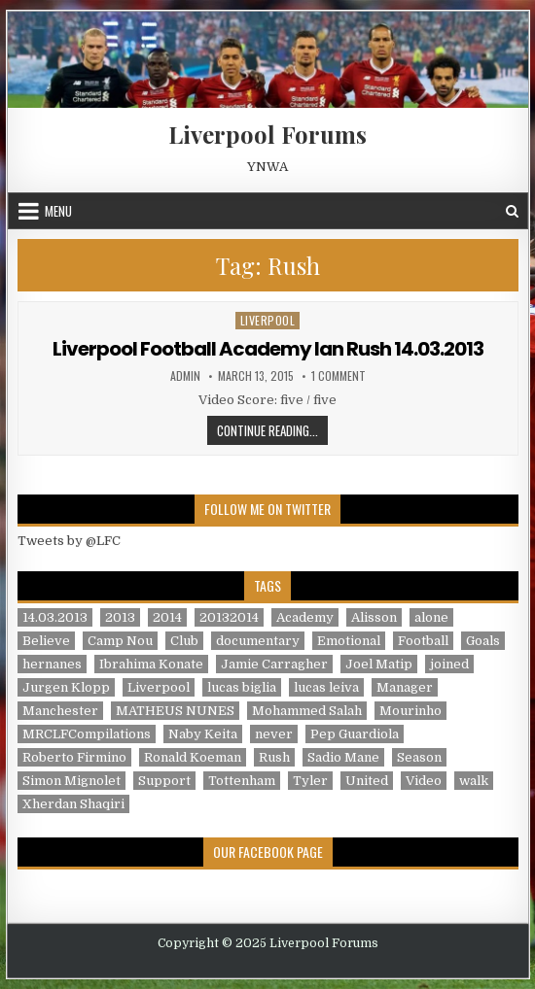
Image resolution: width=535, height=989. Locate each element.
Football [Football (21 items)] (423, 640)
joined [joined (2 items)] (449, 664)
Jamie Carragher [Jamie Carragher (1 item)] (274, 664)
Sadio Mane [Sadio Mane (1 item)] (343, 757)
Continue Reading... (272, 430)
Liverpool (268, 320)
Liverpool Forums (267, 134)
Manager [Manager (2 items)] (404, 687)
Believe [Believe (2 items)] (46, 640)
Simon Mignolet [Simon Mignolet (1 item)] (71, 780)
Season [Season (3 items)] (419, 757)
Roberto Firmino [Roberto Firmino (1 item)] (74, 757)
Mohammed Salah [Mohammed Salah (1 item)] (307, 710)
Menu (58, 211)
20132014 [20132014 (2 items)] (229, 617)
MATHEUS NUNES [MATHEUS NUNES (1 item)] (175, 710)
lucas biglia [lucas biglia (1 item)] (241, 687)
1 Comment (338, 376)
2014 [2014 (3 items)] (167, 617)
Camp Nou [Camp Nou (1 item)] (120, 640)
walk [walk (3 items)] (473, 780)
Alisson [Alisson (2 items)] (374, 617)
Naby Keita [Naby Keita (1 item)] (202, 734)
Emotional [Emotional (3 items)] (348, 640)
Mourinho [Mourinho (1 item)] (410, 710)
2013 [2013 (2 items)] (120, 617)
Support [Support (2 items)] (164, 780)
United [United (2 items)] (366, 780)
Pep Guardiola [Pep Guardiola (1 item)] (354, 734)
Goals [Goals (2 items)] (483, 640)
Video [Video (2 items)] (424, 780)
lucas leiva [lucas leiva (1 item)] (326, 687)
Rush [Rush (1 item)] (274, 757)
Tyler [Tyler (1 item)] (310, 780)
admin (185, 376)
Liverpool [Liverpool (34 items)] (158, 687)
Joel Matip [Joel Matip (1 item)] (378, 664)
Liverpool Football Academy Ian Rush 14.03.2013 (268, 348)
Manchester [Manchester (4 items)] (60, 710)
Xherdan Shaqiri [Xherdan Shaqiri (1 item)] (73, 804)
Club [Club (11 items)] (184, 640)
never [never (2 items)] (274, 734)
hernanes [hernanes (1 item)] (52, 664)
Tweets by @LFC (69, 540)
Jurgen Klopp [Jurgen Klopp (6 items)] (66, 687)
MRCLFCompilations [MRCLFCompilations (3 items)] (86, 734)
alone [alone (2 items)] (431, 617)
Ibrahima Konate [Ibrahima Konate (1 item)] (151, 664)
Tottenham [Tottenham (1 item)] (241, 780)
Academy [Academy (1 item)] (305, 617)
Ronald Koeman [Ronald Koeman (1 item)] (192, 757)
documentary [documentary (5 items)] (258, 640)
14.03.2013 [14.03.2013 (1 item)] (55, 617)
